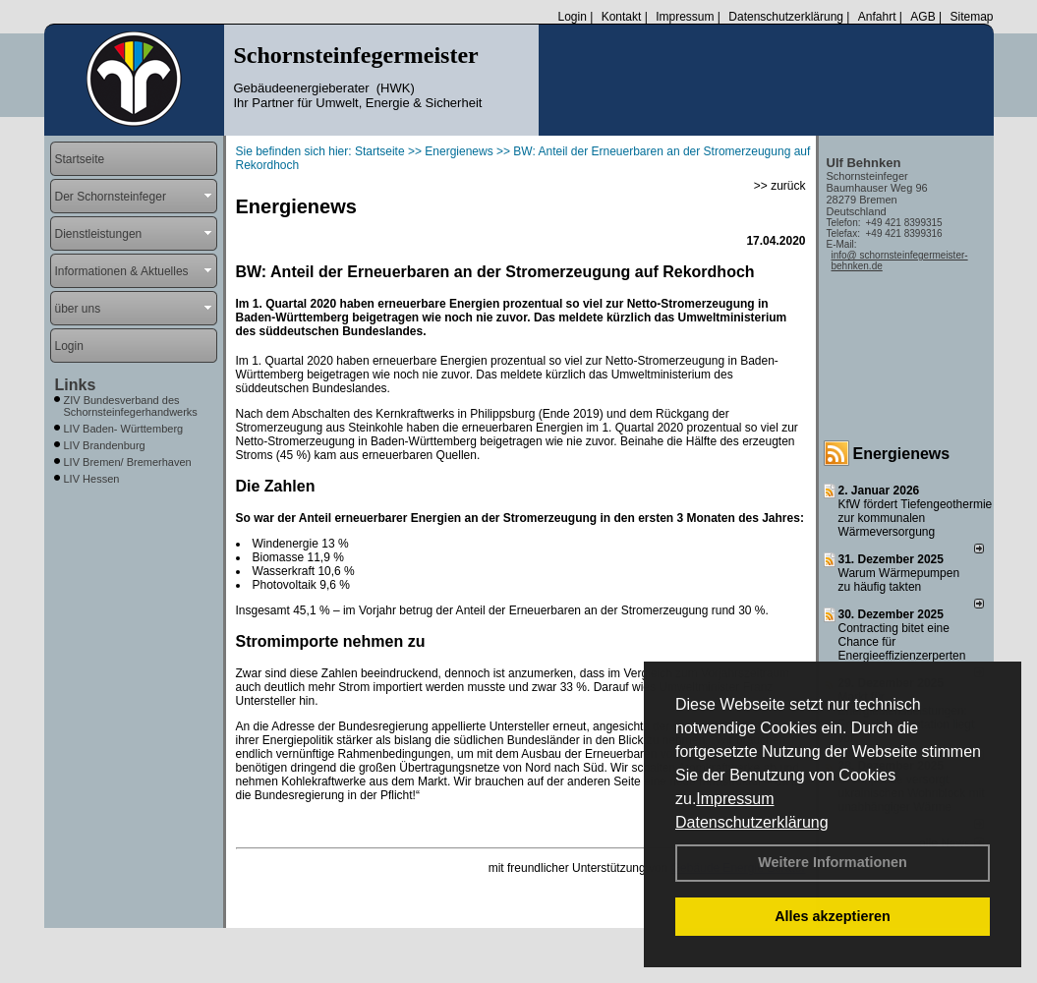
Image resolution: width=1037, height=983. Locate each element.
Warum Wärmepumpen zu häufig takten (899, 580)
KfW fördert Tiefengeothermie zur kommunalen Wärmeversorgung (915, 518)
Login (571, 17)
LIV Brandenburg (104, 445)
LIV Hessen (92, 479)
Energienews (902, 453)
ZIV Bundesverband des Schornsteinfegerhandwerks (131, 406)
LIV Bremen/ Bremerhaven (128, 462)
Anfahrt (877, 17)
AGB (922, 17)
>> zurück (780, 186)
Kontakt (622, 17)
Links (75, 384)
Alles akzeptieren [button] (833, 916)
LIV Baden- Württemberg (124, 428)
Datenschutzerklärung (752, 822)
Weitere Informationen (832, 862)
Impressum (735, 798)
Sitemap (971, 17)
